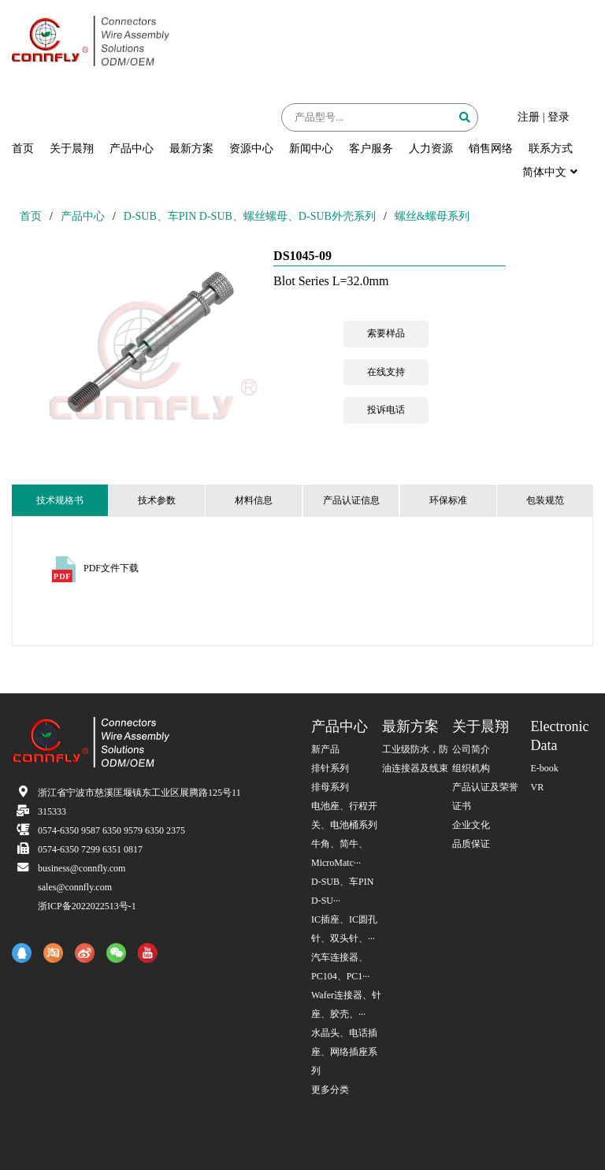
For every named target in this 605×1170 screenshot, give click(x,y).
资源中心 (251, 148)
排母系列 (330, 787)
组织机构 (471, 768)
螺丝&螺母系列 (432, 216)
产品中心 (131, 148)
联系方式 (551, 148)
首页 (23, 148)
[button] (476, 138)
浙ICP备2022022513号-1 (87, 906)
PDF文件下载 (111, 568)
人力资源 (431, 148)
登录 (558, 117)
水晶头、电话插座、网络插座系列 (344, 1051)
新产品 (325, 749)
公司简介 (471, 749)
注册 (529, 117)
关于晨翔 (72, 148)
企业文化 (471, 824)
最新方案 (191, 148)
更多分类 (330, 1089)
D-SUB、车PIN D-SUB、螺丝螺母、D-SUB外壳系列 (250, 216)
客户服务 (371, 148)
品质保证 (471, 843)
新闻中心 (311, 148)
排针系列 (330, 768)
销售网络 (491, 148)
